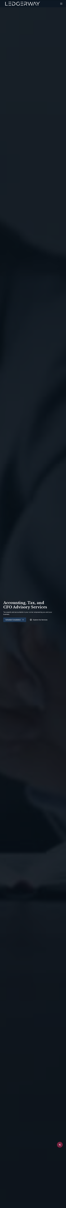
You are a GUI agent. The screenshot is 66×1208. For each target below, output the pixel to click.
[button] (61, 4)
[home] (22, 3)
